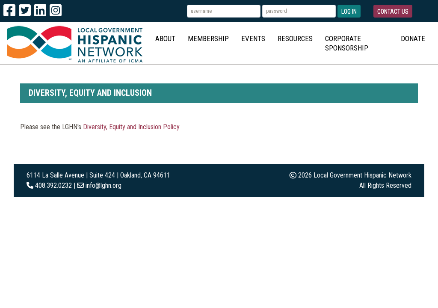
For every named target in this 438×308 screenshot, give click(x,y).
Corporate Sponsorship (346, 43)
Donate (413, 38)
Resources (295, 38)
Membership (208, 38)
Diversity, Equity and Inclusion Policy (131, 127)
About (165, 38)
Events (253, 38)
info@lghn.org (103, 185)
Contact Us (392, 11)
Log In (349, 11)
